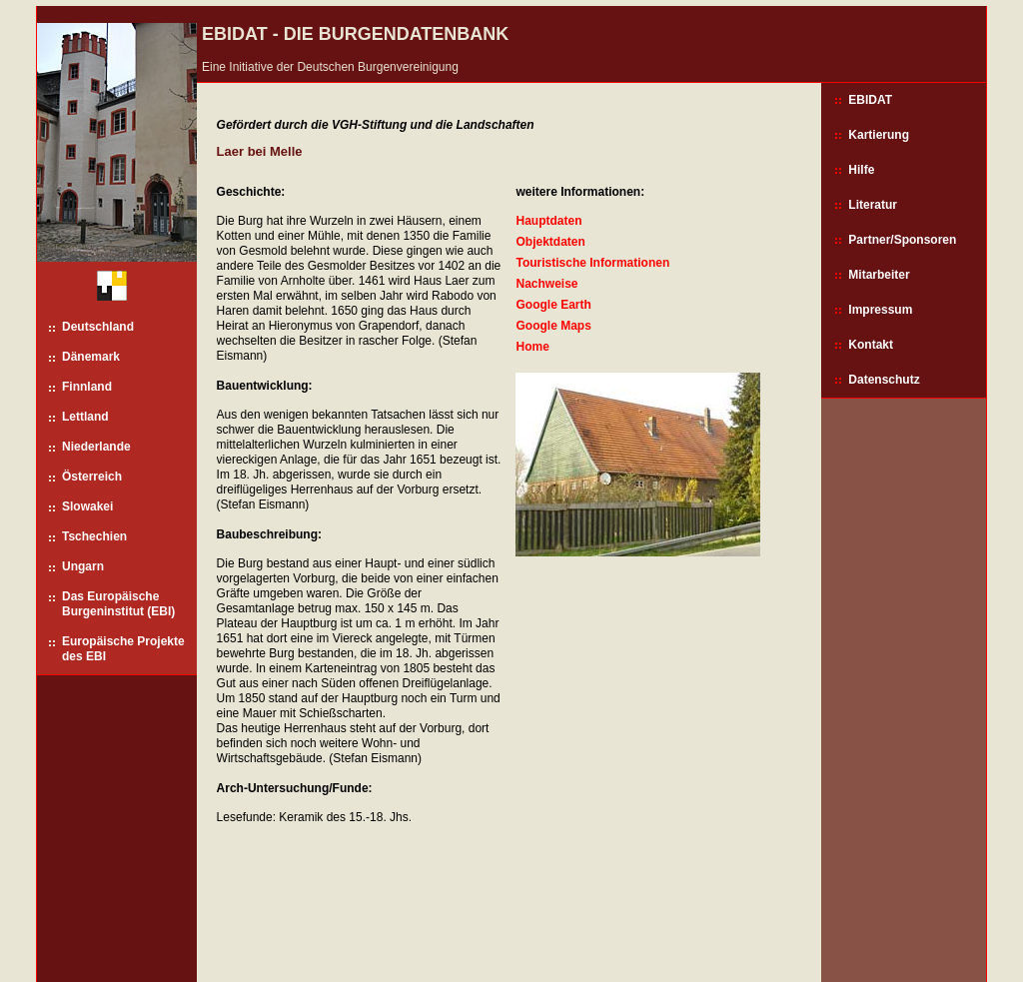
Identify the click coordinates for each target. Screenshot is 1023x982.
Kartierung (878, 135)
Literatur (872, 205)
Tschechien (94, 536)
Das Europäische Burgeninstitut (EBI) (118, 603)
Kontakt (870, 345)
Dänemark (91, 357)
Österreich (92, 477)
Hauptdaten (548, 221)
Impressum (880, 310)
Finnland (87, 387)
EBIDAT (870, 100)
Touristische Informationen (592, 263)
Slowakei (87, 506)
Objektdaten (549, 242)
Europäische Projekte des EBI (123, 648)
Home (531, 347)
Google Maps (552, 326)
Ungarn (83, 566)
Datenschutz (883, 380)
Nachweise (546, 284)
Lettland (85, 417)
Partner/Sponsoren (902, 240)
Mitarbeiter (878, 275)
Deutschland (98, 327)
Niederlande (96, 447)
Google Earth (552, 305)
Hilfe (861, 170)
